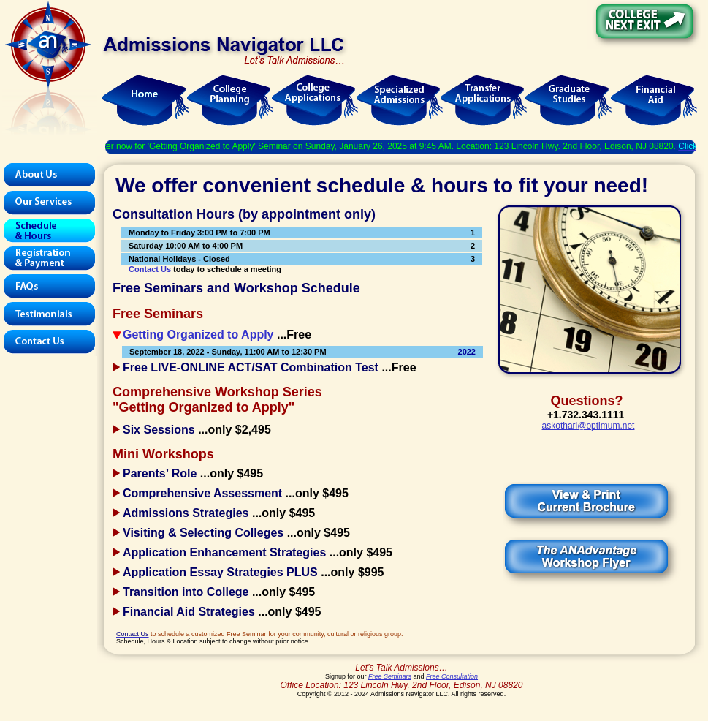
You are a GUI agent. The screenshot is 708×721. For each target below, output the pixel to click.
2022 (467, 351)
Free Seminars (389, 676)
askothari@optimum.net (588, 425)
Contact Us (150, 269)
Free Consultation (452, 676)
